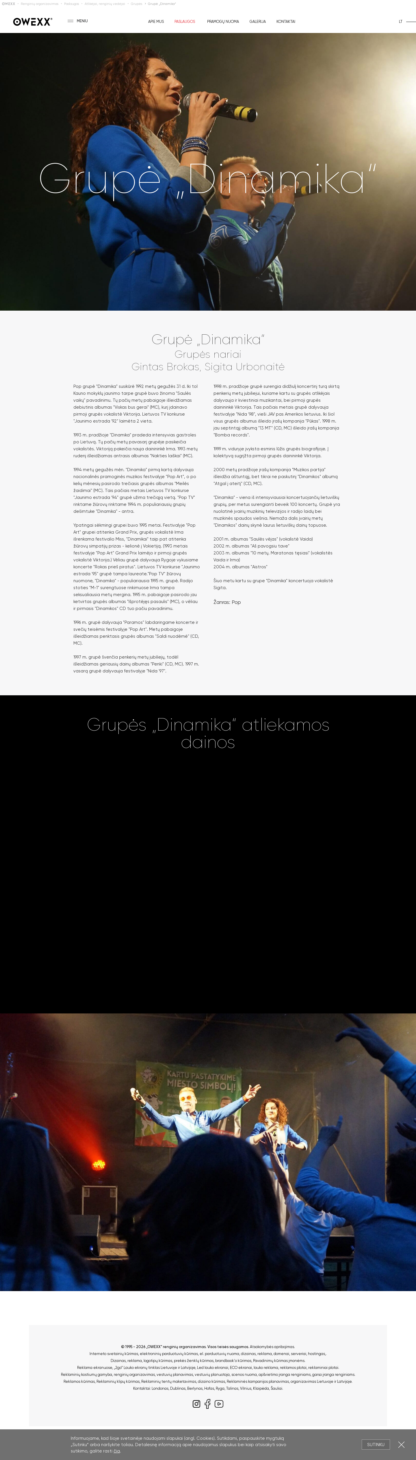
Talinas (232, 1388)
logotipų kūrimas (158, 1360)
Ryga (220, 1388)
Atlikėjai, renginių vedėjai (105, 4)
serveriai (298, 1354)
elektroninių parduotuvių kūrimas (169, 1354)
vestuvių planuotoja (212, 1374)
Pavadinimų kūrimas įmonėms (278, 1360)
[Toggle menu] (71, 21)
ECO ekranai (241, 1367)
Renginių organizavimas (39, 4)
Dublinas (177, 1388)
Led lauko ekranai (212, 1367)
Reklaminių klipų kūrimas (118, 1381)
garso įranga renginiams (333, 1374)
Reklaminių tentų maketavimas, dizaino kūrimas (183, 1381)
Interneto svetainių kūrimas (114, 1354)
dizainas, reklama (256, 1354)
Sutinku (376, 1444)
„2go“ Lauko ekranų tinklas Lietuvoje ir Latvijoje (154, 1367)
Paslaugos (71, 4)
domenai (281, 1354)
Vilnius (245, 1388)
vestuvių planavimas (175, 1374)
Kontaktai (285, 21)
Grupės (136, 4)
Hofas (209, 1388)
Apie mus (156, 21)
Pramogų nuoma (223, 21)
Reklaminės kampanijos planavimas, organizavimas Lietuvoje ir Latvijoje (289, 1381)
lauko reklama (266, 1367)
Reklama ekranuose (94, 1367)
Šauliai (276, 1388)
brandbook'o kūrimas (233, 1360)
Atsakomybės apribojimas (272, 1347)
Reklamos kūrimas (79, 1381)
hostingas (316, 1354)
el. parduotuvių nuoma (219, 1354)
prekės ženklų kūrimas (193, 1360)
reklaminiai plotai (323, 1367)
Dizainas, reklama (126, 1360)
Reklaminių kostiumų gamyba (86, 1374)
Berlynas (195, 1388)
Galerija (258, 21)
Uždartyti (401, 1444)
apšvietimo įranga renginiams (285, 1374)
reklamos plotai (293, 1367)
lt (400, 21)
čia (117, 1451)
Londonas (160, 1388)
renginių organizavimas (134, 1374)
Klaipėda (261, 1388)
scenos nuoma (244, 1374)
